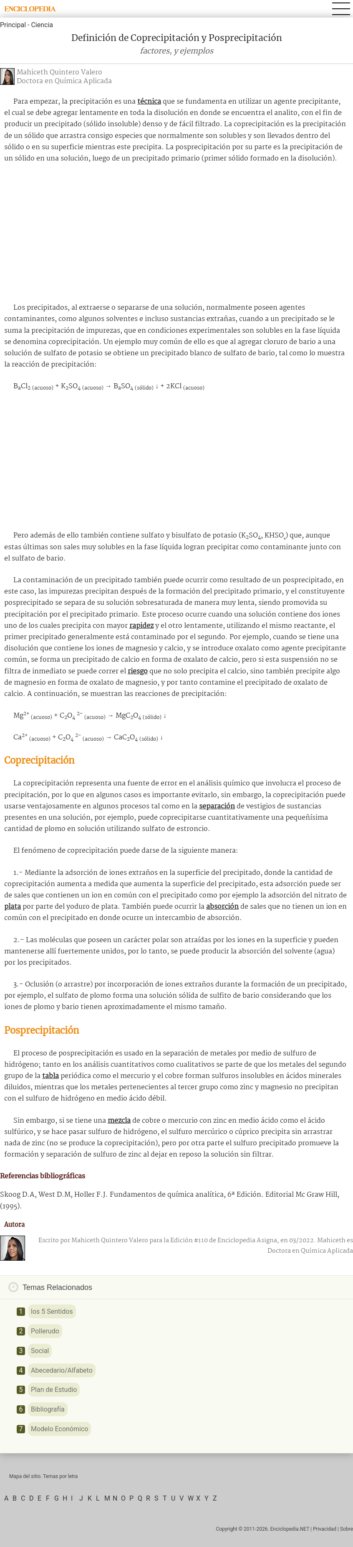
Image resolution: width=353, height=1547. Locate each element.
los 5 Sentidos (52, 1311)
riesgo (138, 671)
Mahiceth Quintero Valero (59, 72)
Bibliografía (48, 1409)
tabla (50, 1076)
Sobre (346, 1529)
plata (12, 906)
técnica (149, 101)
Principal (13, 25)
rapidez (141, 626)
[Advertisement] (176, 233)
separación (217, 806)
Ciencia (42, 25)
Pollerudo (45, 1331)
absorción (222, 906)
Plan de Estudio (54, 1390)
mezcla (119, 1120)
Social (40, 1351)
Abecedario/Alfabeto (62, 1370)
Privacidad (324, 1529)
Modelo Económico (59, 1429)
